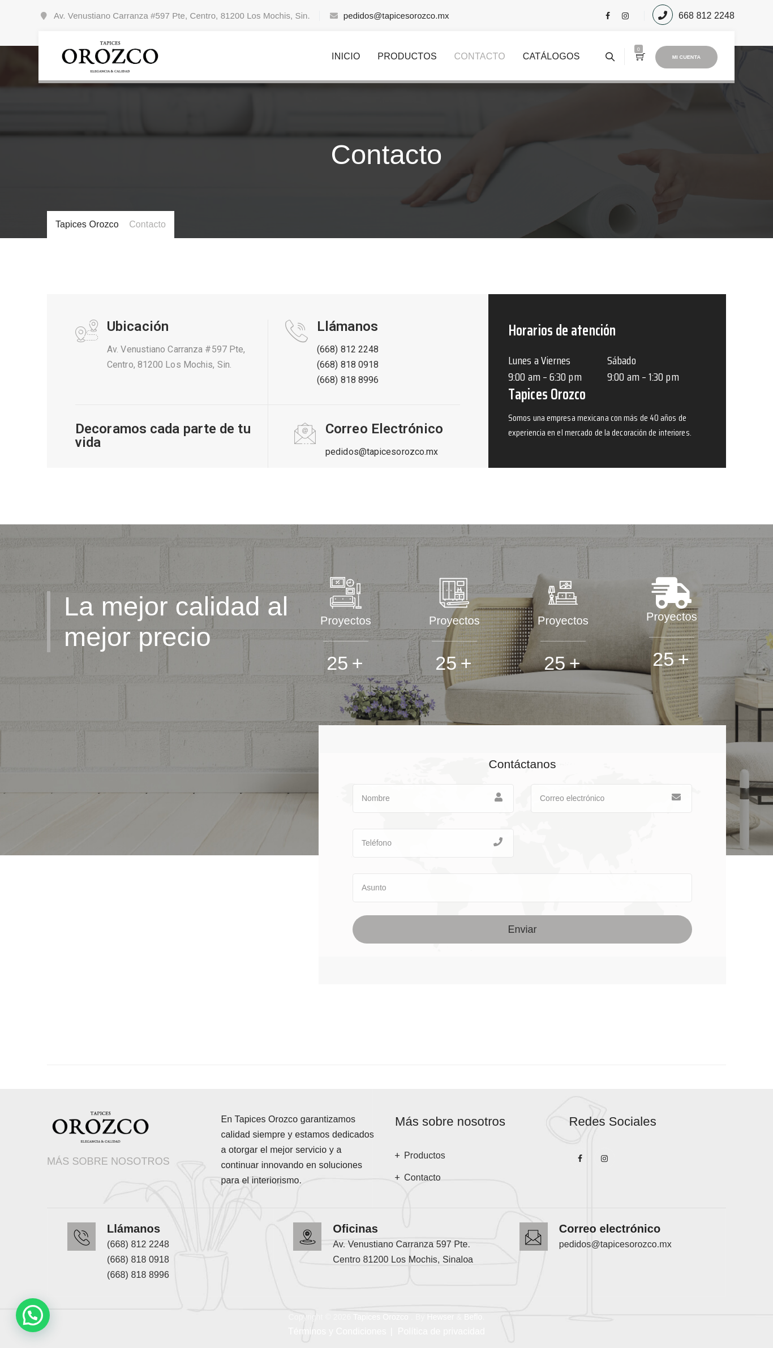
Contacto (479, 56)
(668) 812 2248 (348, 349)
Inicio (346, 56)
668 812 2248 (706, 15)
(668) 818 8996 (348, 379)
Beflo (473, 1316)
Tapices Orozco (381, 1316)
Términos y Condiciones (337, 1331)
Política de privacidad (441, 1331)
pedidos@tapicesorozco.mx (396, 15)
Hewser (440, 1316)
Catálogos (551, 56)
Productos (407, 56)
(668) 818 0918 (348, 364)
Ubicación (138, 326)
